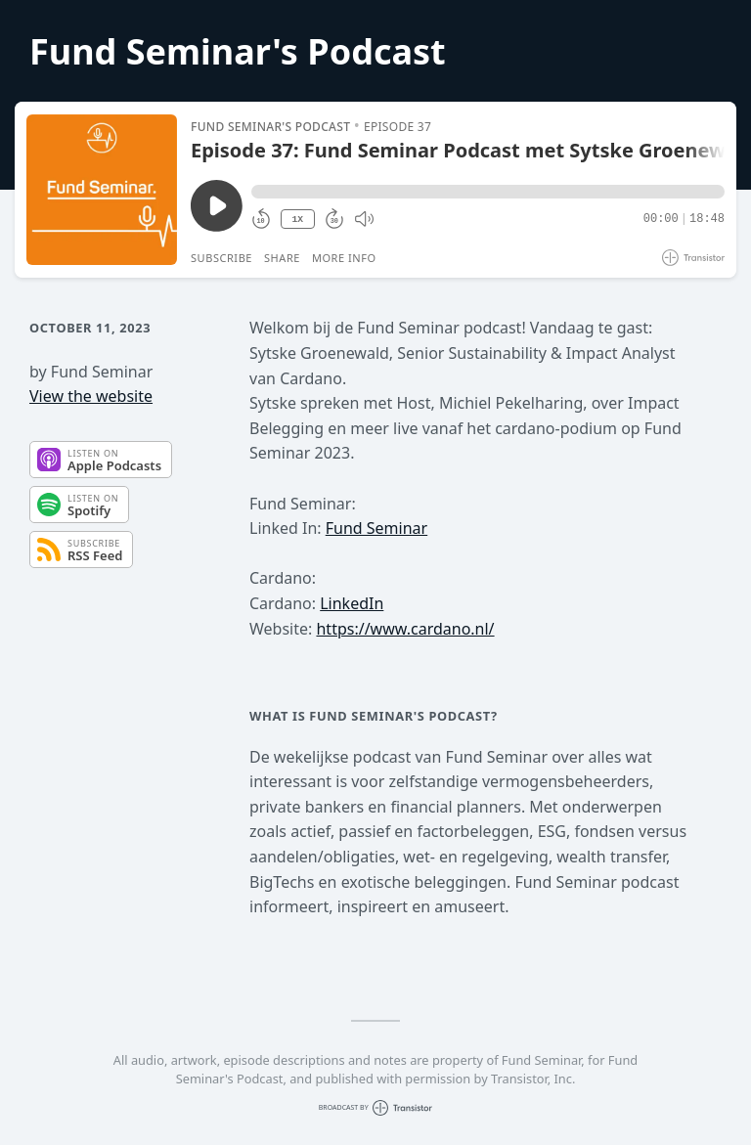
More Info (344, 257)
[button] (488, 191)
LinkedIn (351, 603)
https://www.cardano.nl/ (405, 628)
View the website (91, 396)
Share (282, 257)
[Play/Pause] (101, 189)
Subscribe (221, 257)
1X (297, 219)
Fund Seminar (376, 528)
